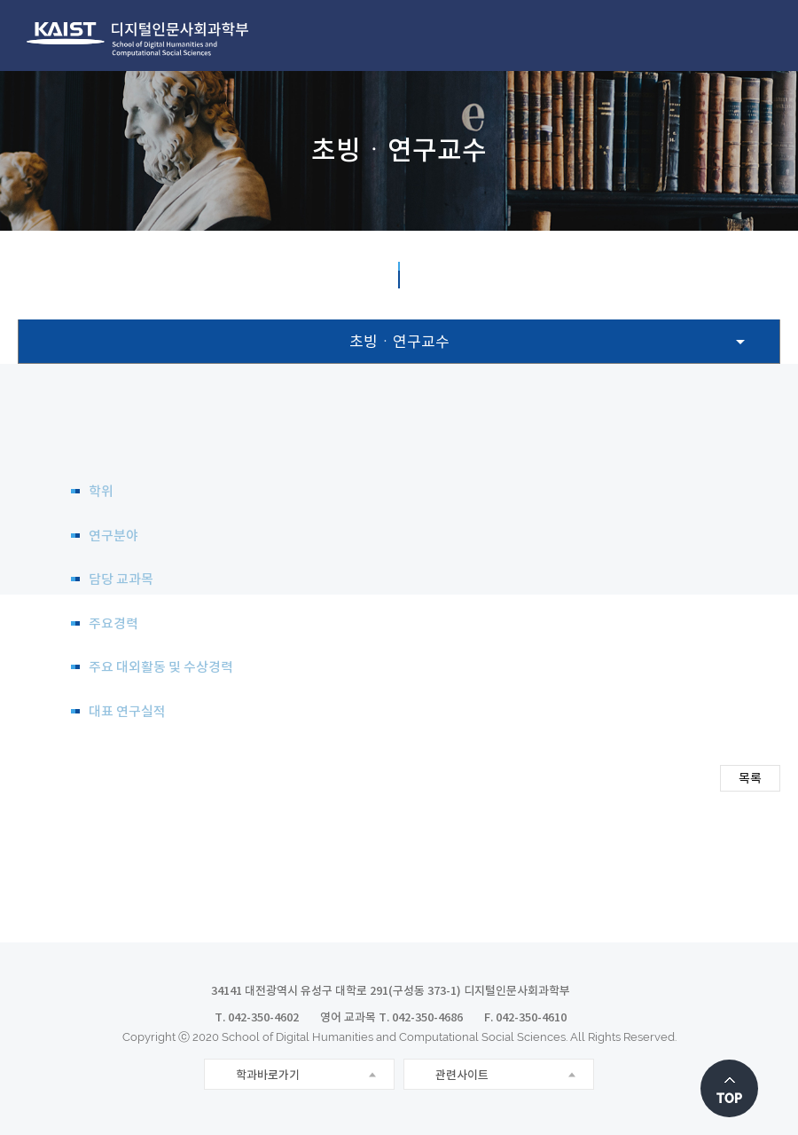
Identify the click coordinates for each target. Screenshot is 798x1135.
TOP (729, 1099)
